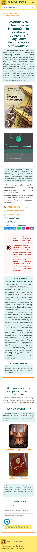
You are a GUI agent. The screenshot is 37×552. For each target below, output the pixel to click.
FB (10, 228)
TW (14, 228)
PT (28, 228)
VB (23, 228)
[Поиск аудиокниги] (18, 7)
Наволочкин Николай (15, 211)
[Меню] (33, 2)
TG (6, 228)
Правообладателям (8, 546)
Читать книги (21, 548)
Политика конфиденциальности (12, 547)
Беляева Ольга (13, 214)
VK (32, 228)
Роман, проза (15, 52)
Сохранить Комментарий (18, 527)
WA (19, 228)
